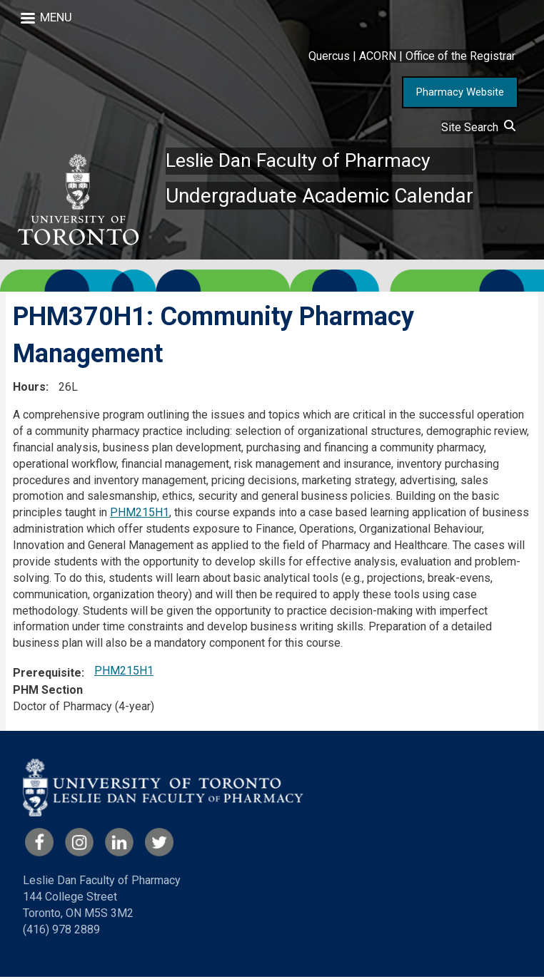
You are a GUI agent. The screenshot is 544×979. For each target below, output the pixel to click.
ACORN (377, 56)
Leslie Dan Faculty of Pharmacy (303, 161)
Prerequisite (47, 675)
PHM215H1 (139, 514)
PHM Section (48, 692)
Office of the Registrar (460, 56)
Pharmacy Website (460, 92)
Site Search (478, 127)
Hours (29, 389)
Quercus (329, 56)
